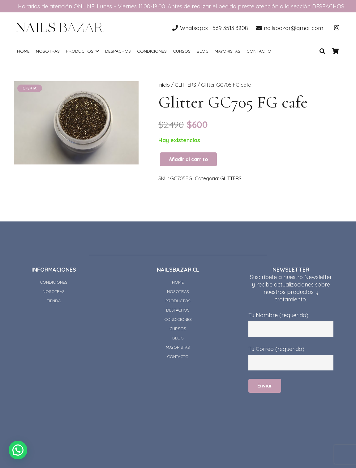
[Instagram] (336, 27)
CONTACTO (178, 356)
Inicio (164, 85)
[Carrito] (335, 51)
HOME (178, 282)
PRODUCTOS (178, 300)
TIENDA (54, 300)
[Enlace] (59, 28)
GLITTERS (185, 85)
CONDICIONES (53, 282)
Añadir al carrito (188, 159)
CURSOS (177, 328)
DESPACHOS (178, 310)
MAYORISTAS (178, 347)
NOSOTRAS (54, 291)
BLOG (178, 337)
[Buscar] (322, 51)
